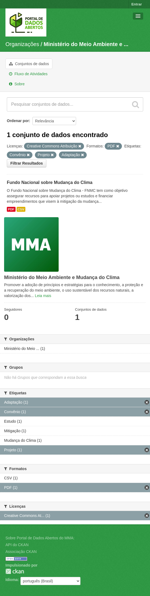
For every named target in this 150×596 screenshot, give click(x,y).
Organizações (22, 44)
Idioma (11, 579)
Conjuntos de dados (29, 64)
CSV (21, 209)
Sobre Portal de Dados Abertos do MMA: (39, 538)
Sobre (17, 84)
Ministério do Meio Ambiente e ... (86, 44)
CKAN (14, 571)
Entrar (136, 4)
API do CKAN (17, 545)
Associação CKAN (21, 551)
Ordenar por (18, 121)
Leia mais (43, 296)
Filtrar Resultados (26, 163)
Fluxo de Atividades (28, 74)
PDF (11, 209)
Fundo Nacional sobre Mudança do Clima (49, 182)
